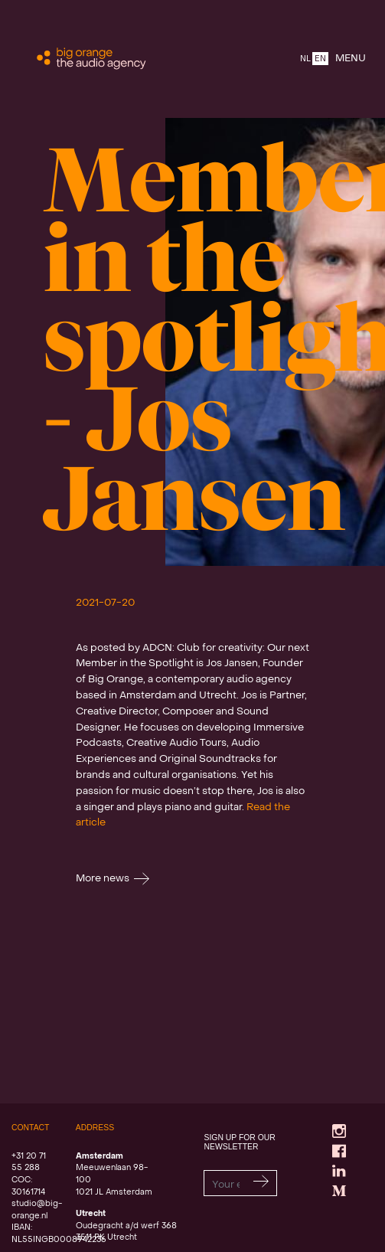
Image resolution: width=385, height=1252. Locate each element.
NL (305, 59)
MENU (350, 59)
